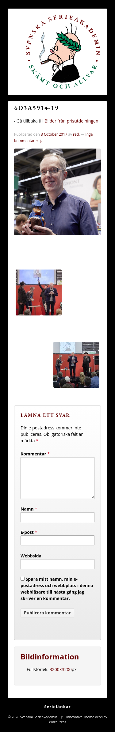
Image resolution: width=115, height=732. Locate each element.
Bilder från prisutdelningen (71, 121)
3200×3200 (61, 677)
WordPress (57, 729)
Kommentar (35, 454)
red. (76, 134)
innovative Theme (80, 724)
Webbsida (31, 563)
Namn (27, 516)
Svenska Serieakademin (38, 724)
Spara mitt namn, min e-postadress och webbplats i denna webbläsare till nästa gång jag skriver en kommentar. (57, 596)
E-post (27, 539)
